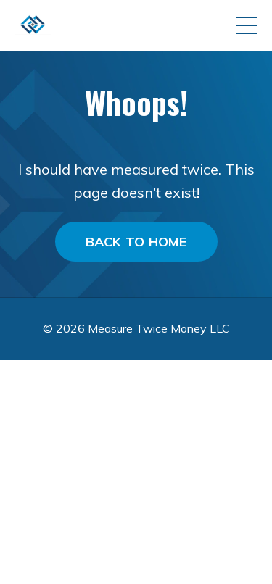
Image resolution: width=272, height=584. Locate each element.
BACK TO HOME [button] (136, 241)
